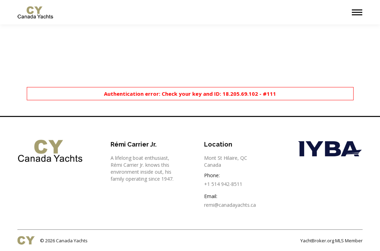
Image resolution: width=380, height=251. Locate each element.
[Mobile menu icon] (357, 12)
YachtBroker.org (317, 240)
